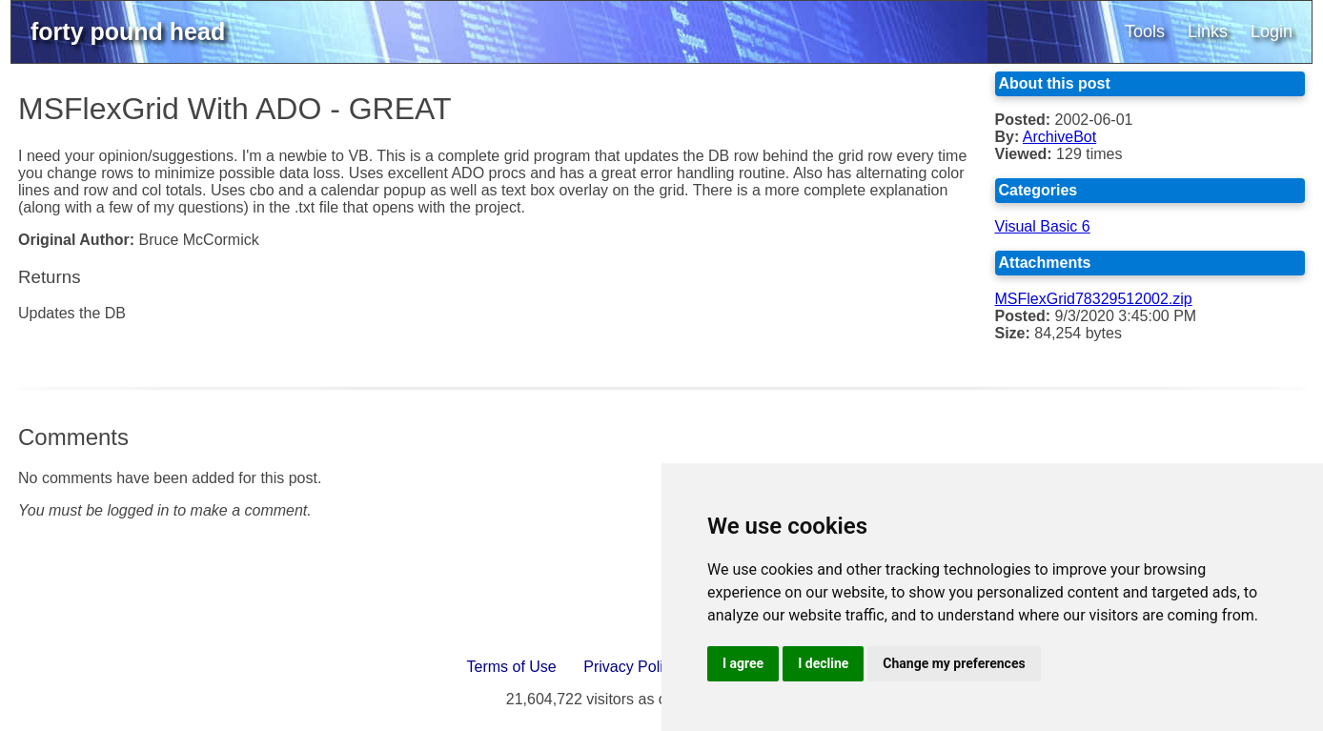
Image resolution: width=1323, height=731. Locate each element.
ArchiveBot (1059, 137)
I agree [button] (743, 663)
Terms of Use (512, 667)
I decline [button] (823, 663)
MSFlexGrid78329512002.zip (1093, 299)
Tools (1145, 31)
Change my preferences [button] (954, 663)
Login (1271, 31)
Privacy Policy (631, 667)
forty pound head (128, 31)
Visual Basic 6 (1042, 226)
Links (1208, 31)
